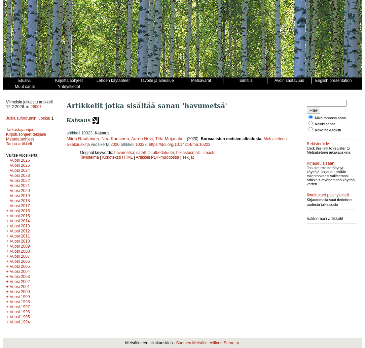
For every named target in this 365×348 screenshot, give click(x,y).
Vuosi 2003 (20, 276)
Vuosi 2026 (20, 160)
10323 (140, 144)
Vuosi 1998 (20, 301)
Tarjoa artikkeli (19, 143)
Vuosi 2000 (20, 291)
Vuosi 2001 (20, 286)
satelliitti (143, 152)
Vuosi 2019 (20, 195)
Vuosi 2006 (20, 261)
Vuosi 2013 (20, 226)
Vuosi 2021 (20, 185)
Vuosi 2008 (20, 251)
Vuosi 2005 (20, 266)
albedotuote (163, 152)
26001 (36, 106)
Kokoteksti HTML (118, 157)
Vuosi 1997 (20, 307)
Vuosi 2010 (20, 241)
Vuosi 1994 (20, 322)
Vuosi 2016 (20, 211)
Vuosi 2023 (20, 175)
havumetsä (124, 152)
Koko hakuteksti (328, 130)
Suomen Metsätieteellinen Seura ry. (208, 343)
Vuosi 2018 (20, 200)
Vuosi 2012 (20, 231)
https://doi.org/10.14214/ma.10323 (179, 144)
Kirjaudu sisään (320, 163)
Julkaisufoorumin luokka (27, 118)
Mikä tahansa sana (330, 118)
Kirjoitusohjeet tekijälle (26, 134)
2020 (114, 144)
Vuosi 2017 (20, 205)
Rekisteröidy (318, 143)
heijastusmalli (188, 152)
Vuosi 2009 (20, 246)
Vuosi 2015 (20, 216)
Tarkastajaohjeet (20, 129)
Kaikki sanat (325, 124)
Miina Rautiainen (83, 138)
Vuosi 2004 (20, 271)
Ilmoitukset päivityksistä (328, 195)
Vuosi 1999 (20, 296)
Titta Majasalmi (169, 138)
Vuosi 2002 (20, 281)
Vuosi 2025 (20, 165)
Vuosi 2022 (20, 180)
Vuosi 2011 (20, 236)
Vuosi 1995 (20, 317)
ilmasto (209, 152)
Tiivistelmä (89, 157)
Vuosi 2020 (20, 190)
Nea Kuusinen (115, 138)
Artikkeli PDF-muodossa (157, 157)
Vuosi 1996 (20, 312)
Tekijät (188, 157)
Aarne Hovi (142, 138)
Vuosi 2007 (20, 256)
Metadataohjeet (20, 139)
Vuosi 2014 (20, 221)
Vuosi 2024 (20, 170)
